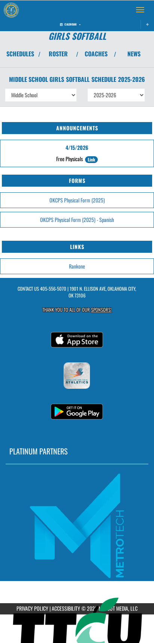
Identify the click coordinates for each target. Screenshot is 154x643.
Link (91, 159)
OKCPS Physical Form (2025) (77, 200)
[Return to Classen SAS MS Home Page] (11, 9)
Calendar (70, 24)
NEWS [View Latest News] (134, 53)
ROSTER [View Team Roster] (58, 53)
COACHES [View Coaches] (96, 53)
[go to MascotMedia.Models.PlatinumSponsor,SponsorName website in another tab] (77, 525)
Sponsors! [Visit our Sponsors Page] (101, 309)
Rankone (77, 266)
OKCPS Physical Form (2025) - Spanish (77, 219)
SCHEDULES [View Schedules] (20, 53)
